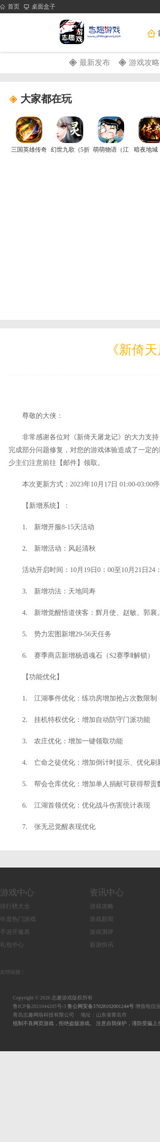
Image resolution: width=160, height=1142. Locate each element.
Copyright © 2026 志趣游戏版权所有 (53, 998)
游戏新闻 (101, 919)
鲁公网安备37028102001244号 (101, 1006)
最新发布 (94, 62)
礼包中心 (12, 945)
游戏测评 (101, 932)
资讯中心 (107, 892)
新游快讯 (101, 945)
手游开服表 (15, 932)
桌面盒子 (39, 6)
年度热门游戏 (18, 919)
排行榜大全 (15, 906)
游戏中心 (17, 892)
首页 (10, 6)
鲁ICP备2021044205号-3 (39, 1006)
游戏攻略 (144, 62)
